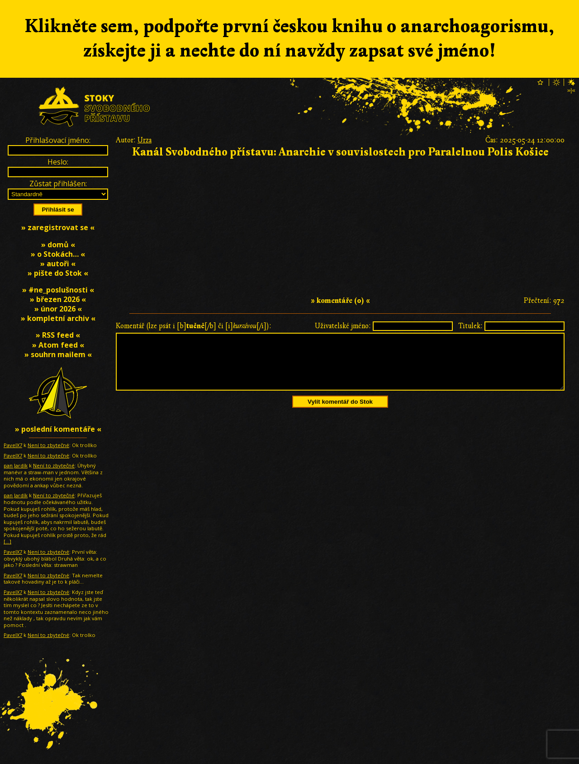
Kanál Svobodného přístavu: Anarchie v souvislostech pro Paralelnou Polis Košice (340, 152)
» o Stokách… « (58, 254)
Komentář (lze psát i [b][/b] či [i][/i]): (193, 326)
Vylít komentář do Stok (340, 412)
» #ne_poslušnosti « (58, 290)
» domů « (58, 245)
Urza (145, 140)
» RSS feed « (58, 335)
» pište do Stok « (58, 273)
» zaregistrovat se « (58, 227)
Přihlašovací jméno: (57, 140)
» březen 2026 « (58, 299)
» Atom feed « (58, 345)
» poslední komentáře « (58, 429)
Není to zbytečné (48, 445)
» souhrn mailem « (58, 354)
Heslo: (57, 162)
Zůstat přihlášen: (58, 184)
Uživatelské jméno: (343, 326)
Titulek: (470, 326)
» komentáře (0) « (340, 300)
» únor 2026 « (58, 309)
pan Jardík (16, 465)
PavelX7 (13, 445)
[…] (7, 541)
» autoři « (58, 264)
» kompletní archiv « (58, 318)
